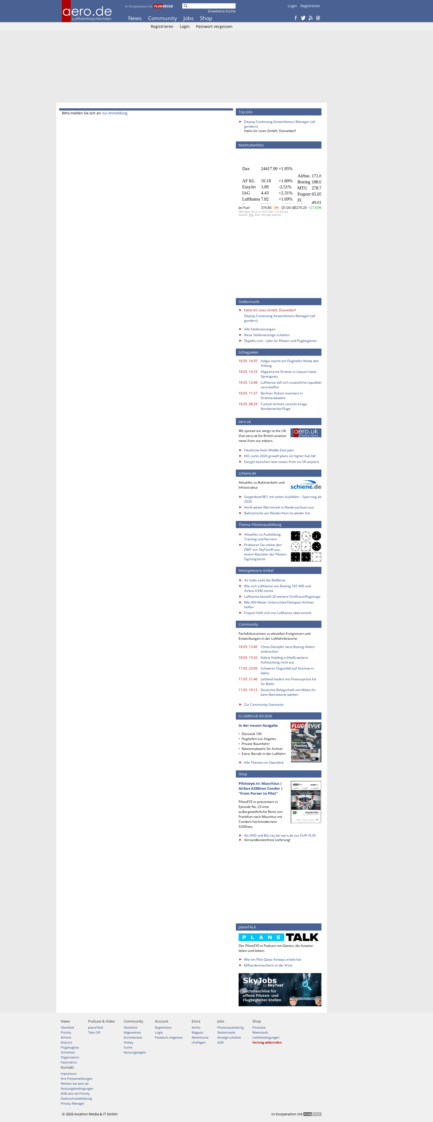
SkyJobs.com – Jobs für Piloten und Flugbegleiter (280, 340)
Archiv (196, 1027)
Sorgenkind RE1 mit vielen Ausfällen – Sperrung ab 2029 (282, 499)
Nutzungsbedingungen (77, 1088)
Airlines (66, 1037)
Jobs (188, 18)
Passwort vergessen (214, 26)
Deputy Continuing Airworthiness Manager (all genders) (279, 124)
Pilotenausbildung (230, 1027)
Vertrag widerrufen (267, 1042)
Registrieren (310, 5)
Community (162, 18)
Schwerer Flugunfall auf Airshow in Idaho (287, 670)
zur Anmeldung (114, 112)
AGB (220, 1042)
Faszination (69, 1062)
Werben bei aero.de (75, 1083)
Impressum (68, 1073)
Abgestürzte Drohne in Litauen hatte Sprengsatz (288, 374)
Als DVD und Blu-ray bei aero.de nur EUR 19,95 (280, 835)
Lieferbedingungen (265, 1037)
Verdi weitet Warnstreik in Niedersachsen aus (279, 507)
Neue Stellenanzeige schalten (267, 335)
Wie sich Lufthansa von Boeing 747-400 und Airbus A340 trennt (277, 588)
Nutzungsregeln (135, 1052)
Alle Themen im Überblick (264, 762)
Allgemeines (132, 1032)
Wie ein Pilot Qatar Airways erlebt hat (272, 959)
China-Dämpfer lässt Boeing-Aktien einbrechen (288, 649)
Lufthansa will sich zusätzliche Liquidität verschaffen (291, 384)
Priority (66, 1032)
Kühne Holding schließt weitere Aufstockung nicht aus (284, 660)
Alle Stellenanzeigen (259, 329)
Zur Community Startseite (264, 704)
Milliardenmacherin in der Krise (268, 965)
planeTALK (95, 1027)
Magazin (198, 1032)
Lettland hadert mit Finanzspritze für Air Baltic (288, 681)
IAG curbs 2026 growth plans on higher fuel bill (280, 456)
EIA (251, 215)
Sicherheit (68, 1052)
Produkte (259, 1027)
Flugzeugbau (70, 1047)
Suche (128, 1047)
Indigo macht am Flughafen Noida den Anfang (290, 363)
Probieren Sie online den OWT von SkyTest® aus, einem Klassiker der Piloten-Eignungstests (265, 551)
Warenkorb (260, 1032)
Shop (206, 18)
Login (292, 5)
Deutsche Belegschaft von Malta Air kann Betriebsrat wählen (288, 692)
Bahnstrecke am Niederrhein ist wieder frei (277, 513)
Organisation (70, 1057)
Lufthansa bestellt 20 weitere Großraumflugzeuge (282, 596)
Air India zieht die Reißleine (265, 580)
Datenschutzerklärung (76, 1098)
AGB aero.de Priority (75, 1093)
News (135, 18)
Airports (66, 1042)
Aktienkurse (200, 1037)
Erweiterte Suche (222, 11)
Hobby (128, 1042)
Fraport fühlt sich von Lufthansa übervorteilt (277, 612)
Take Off (94, 1032)
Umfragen (199, 1042)
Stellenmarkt (226, 1032)
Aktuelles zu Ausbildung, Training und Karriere (262, 536)
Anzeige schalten (229, 1037)
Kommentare (133, 1037)
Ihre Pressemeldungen (77, 1078)
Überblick (67, 1027)
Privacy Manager (72, 1103)
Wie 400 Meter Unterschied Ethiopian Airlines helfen (279, 604)
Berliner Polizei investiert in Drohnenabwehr (282, 395)
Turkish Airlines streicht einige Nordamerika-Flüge (284, 406)
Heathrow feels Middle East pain (269, 450)
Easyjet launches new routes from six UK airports (281, 461)
